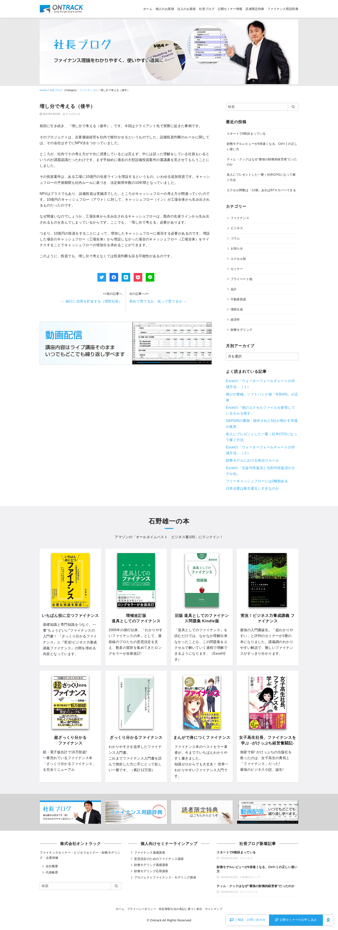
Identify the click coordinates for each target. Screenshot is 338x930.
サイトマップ (213, 909)
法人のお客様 (186, 9)
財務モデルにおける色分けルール (252, 460)
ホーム (147, 9)
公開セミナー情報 (230, 9)
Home (43, 90)
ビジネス (237, 228)
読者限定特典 (255, 9)
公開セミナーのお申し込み (296, 919)
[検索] (262, 107)
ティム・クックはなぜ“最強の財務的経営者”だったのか (255, 886)
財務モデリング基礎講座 (151, 865)
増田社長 (237, 309)
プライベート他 (241, 279)
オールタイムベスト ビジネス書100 (165, 537)
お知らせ (237, 248)
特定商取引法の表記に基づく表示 (180, 909)
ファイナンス (87, 90)
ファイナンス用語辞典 (282, 9)
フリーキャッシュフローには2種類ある (257, 481)
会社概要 (52, 866)
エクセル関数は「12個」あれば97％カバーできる (261, 190)
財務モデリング (241, 329)
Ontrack (155, 920)
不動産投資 (238, 299)
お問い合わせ (248, 919)
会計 (234, 289)
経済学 (235, 319)
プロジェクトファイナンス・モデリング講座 (165, 877)
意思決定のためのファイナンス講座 (159, 859)
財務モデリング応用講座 (151, 871)
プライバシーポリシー (141, 909)
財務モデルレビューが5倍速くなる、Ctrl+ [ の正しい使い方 (257, 869)
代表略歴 (52, 872)
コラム (235, 238)
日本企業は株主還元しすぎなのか (252, 488)
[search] (293, 107)
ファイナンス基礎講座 (149, 852)
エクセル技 (238, 258)
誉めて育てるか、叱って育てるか (158, 301)
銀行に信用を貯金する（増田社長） (91, 301)
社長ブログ (206, 9)
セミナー (237, 269)
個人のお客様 (165, 9)
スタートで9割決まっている (246, 133)
